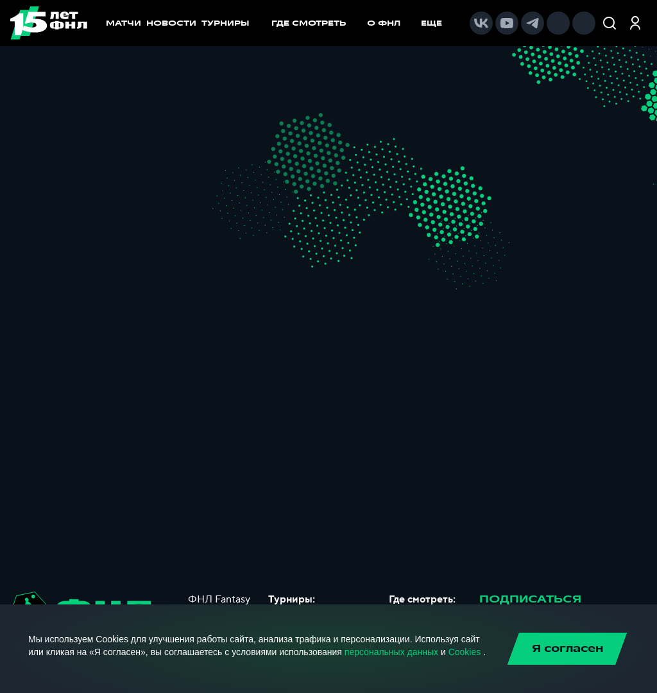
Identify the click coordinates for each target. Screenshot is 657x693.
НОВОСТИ (171, 23)
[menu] (363, 23)
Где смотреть (315, 23)
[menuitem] (315, 23)
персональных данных (391, 652)
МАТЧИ (123, 23)
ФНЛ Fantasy (219, 599)
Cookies (464, 652)
